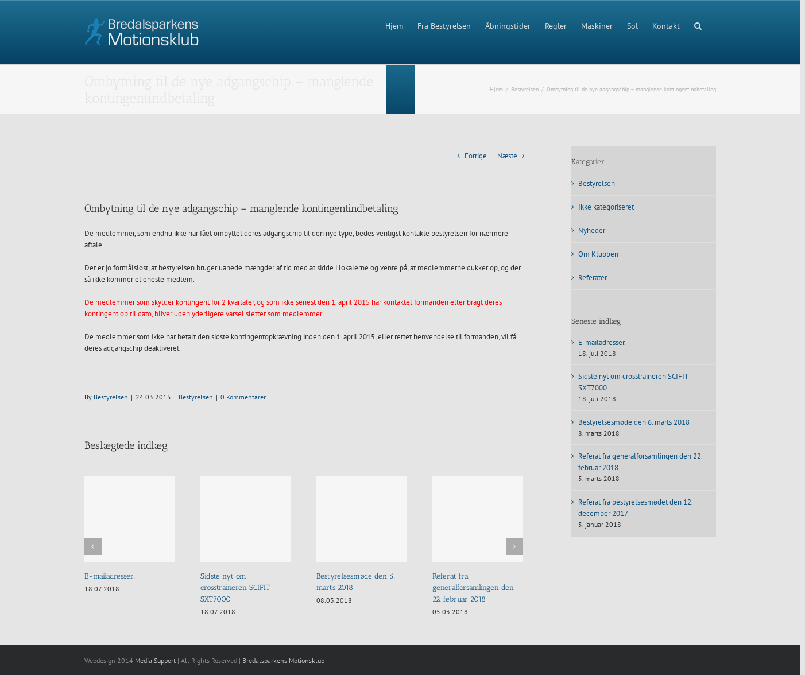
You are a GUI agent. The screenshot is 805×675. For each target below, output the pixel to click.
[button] (698, 24)
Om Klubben (598, 254)
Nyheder (591, 230)
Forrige (476, 156)
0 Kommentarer (243, 397)
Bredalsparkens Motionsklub (283, 660)
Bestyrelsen (111, 397)
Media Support (155, 660)
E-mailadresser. (109, 576)
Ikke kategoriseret (606, 207)
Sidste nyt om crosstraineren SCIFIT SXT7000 (235, 587)
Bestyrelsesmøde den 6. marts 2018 (634, 422)
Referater (592, 277)
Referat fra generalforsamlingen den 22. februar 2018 (473, 587)
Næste (507, 156)
